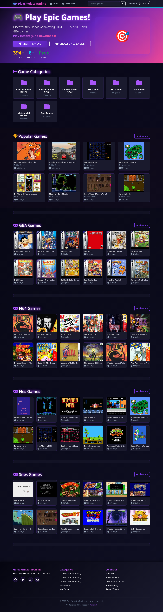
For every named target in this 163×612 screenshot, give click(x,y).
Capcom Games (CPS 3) (70, 581)
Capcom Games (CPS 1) (70, 573)
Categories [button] (71, 3)
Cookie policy (112, 585)
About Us (110, 573)
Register (144, 3)
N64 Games (65, 589)
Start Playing (30, 44)
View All (142, 136)
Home (56, 3)
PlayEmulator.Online (31, 4)
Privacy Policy (112, 577)
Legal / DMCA (112, 589)
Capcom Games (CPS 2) (70, 577)
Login (133, 3)
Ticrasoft (93, 605)
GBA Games (65, 585)
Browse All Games (70, 44)
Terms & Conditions (115, 581)
